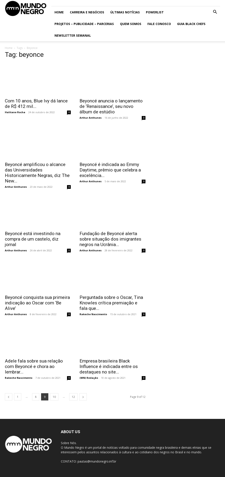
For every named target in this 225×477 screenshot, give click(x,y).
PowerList (155, 12)
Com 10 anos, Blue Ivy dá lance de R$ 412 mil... (36, 103)
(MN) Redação (89, 377)
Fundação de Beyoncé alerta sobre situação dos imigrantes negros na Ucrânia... (110, 239)
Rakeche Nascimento (93, 314)
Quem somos (130, 24)
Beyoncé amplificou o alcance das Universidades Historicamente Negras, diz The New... (37, 173)
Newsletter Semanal (72, 35)
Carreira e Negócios (87, 12)
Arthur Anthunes (91, 117)
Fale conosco (159, 24)
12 (73, 397)
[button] (215, 12)
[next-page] (83, 396)
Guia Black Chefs (191, 24)
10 (54, 397)
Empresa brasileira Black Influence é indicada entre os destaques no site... (109, 366)
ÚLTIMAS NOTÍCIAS (125, 12)
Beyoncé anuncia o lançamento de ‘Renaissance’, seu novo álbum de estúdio (111, 106)
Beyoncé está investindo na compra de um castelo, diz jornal (32, 239)
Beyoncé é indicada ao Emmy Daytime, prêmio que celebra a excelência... (110, 170)
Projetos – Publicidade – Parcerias (84, 24)
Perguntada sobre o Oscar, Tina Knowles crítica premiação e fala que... (111, 303)
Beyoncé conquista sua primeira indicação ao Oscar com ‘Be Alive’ (37, 303)
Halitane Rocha (15, 112)
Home (59, 12)
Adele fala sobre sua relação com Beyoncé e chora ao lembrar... (34, 366)
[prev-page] (8, 396)
